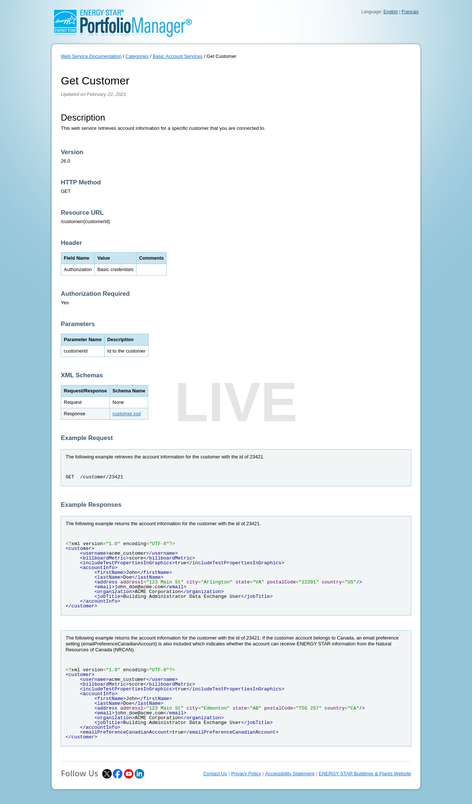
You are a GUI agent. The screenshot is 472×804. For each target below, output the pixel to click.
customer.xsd (126, 413)
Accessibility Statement (290, 773)
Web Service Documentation (91, 56)
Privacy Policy (246, 773)
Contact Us (215, 773)
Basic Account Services (177, 56)
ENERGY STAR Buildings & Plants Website (365, 773)
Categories (137, 56)
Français (410, 11)
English (391, 11)
